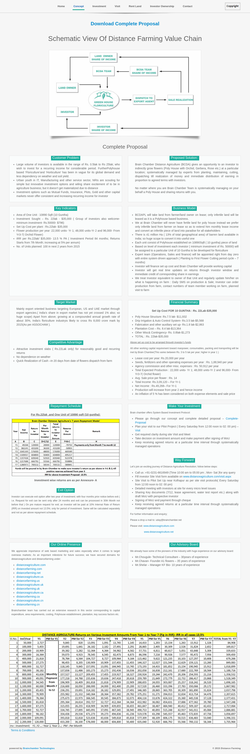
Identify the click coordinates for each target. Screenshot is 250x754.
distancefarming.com (29, 568)
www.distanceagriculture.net (158, 531)
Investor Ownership (162, 6)
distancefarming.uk (28, 588)
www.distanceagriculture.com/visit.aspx (207, 476)
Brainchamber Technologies (39, 748)
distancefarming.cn (28, 604)
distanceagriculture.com (31, 564)
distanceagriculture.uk (29, 584)
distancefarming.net (28, 572)
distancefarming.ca (28, 596)
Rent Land (135, 6)
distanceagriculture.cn (29, 600)
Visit (117, 6)
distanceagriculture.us (29, 576)
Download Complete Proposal (125, 23)
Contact (187, 6)
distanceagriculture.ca (29, 592)
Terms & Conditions (23, 730)
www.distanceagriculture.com (158, 526)
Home (61, 6)
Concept (78, 6)
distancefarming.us (28, 580)
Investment (99, 6)
